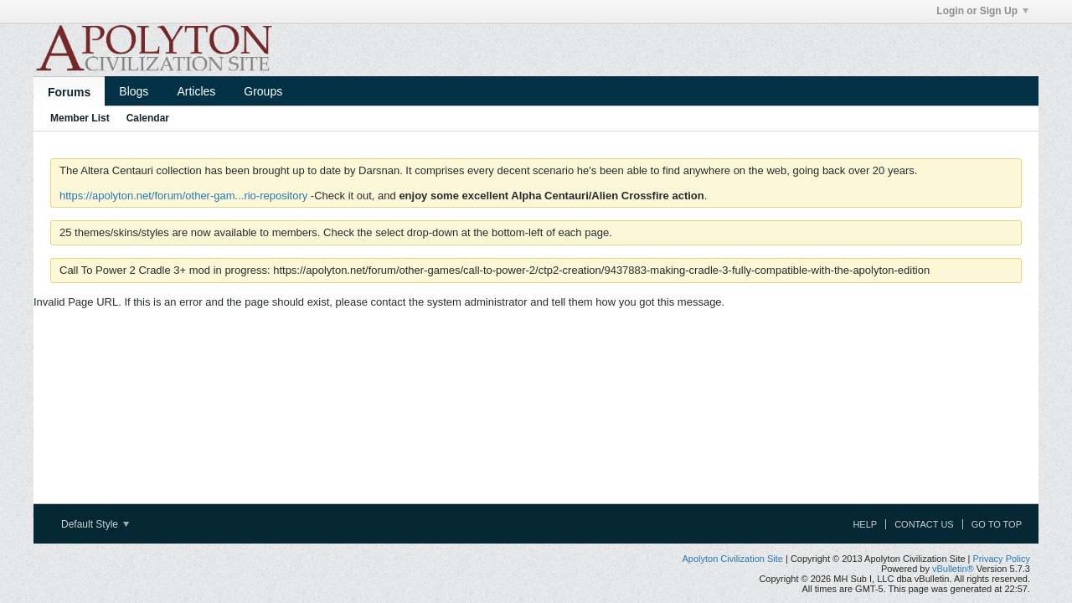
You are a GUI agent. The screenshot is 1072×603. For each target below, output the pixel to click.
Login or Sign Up (982, 11)
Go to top (997, 524)
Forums (69, 92)
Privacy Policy (1001, 559)
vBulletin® (953, 569)
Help (865, 524)
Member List (80, 118)
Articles (196, 91)
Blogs (133, 91)
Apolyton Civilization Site (732, 559)
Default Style (95, 524)
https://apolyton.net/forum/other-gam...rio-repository (183, 195)
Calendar (147, 118)
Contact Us (924, 524)
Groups (263, 91)
